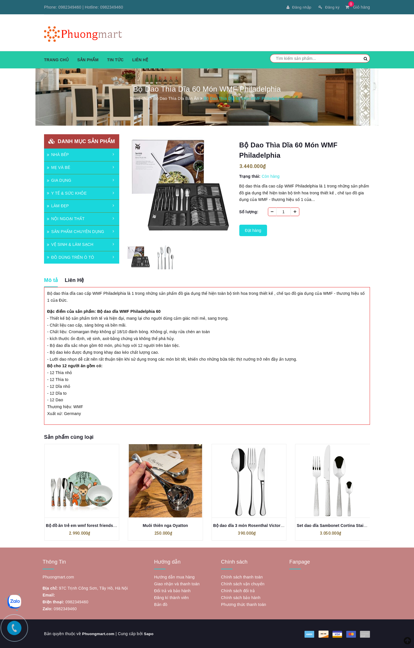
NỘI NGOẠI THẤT (66, 218)
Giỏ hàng (357, 7)
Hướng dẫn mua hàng (174, 577)
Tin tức (115, 60)
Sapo (151, 633)
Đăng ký (328, 7)
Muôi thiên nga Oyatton (165, 525)
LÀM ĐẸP (58, 206)
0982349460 (69, 7)
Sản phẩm (87, 60)
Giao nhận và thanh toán (177, 584)
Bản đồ (160, 604)
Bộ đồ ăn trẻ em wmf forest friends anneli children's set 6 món (106, 525)
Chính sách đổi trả (238, 590)
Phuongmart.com (99, 633)
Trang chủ (56, 60)
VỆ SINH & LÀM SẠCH (70, 244)
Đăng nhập (297, 7)
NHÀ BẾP (58, 154)
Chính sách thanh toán (242, 577)
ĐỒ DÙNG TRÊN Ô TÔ (70, 257)
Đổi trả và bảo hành (172, 590)
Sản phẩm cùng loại (68, 437)
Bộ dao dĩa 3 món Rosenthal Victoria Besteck (257, 525)
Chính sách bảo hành (240, 597)
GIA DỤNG (59, 180)
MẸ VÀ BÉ (58, 167)
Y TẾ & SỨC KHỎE (67, 193)
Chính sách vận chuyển (242, 584)
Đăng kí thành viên (171, 597)
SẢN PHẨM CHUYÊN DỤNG (75, 231)
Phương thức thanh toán (243, 604)
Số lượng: (248, 212)
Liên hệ (140, 60)
